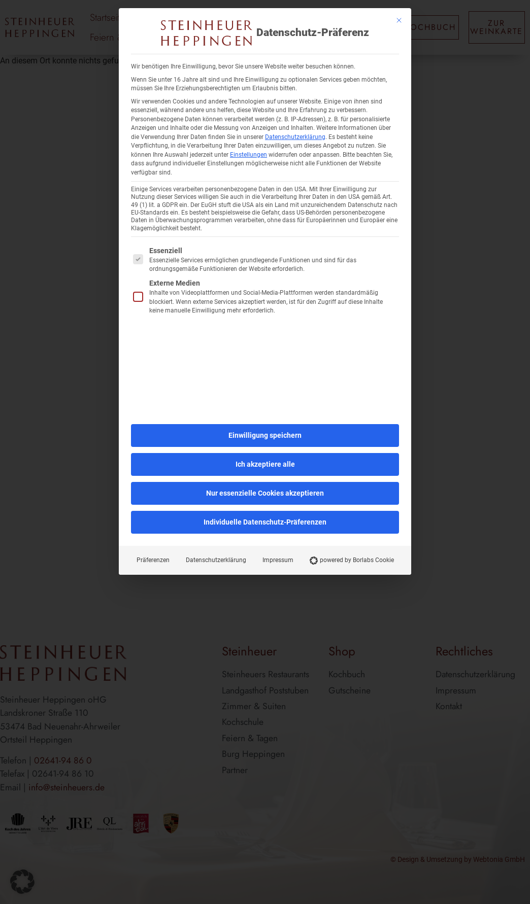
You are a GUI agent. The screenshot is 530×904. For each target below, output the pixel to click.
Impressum (277, 560)
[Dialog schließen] (399, 20)
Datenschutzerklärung (295, 137)
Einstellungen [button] (248, 154)
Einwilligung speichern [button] (265, 435)
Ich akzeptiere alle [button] (265, 464)
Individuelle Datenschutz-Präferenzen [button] (265, 522)
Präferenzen (153, 560)
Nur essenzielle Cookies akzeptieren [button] (265, 493)
